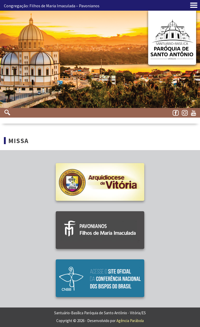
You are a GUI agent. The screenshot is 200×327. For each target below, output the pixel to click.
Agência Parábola (130, 320)
